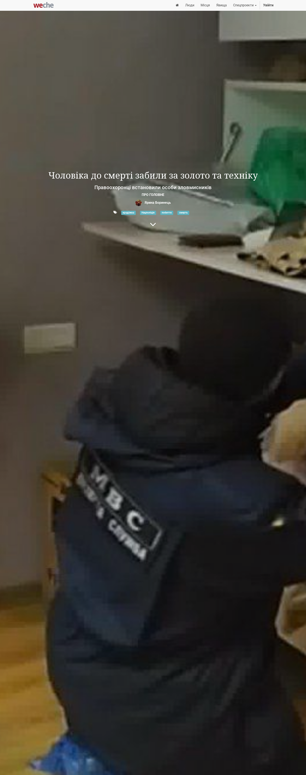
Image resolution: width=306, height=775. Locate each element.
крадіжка (128, 212)
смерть (183, 212)
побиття (167, 212)
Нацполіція (148, 212)
